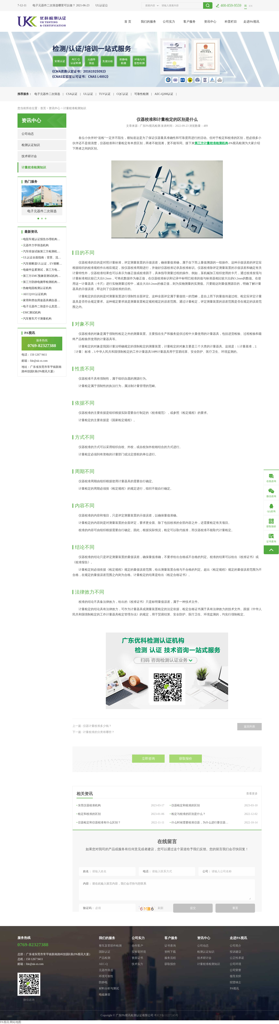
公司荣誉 (235, 970)
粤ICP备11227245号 (166, 1015)
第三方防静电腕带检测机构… (41, 281)
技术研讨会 (29, 156)
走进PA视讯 (251, 21)
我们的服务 (148, 21)
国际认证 (104, 951)
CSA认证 (71, 94)
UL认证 (88, 94)
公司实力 (169, 21)
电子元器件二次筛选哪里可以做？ (55, 5)
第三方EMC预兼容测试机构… (41, 275)
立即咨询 (148, 773)
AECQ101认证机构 (34, 294)
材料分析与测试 (109, 988)
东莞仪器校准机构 (120, 830)
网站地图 (15, 1022)
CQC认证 (122, 94)
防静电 (103, 982)
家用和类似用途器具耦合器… (41, 300)
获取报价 (185, 773)
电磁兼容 (104, 994)
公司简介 (235, 945)
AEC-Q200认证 (163, 94)
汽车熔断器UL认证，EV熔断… (42, 263)
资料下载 (170, 951)
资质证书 (137, 957)
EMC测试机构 (31, 312)
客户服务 (189, 21)
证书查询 (170, 945)
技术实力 (137, 964)
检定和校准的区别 (120, 838)
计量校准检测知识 (74, 108)
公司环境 (235, 964)
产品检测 (104, 957)
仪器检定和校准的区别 (214, 830)
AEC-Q (103, 964)
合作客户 (137, 945)
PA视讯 (234, 988)
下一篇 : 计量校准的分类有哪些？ (93, 743)
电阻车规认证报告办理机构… (41, 239)
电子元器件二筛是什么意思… (41, 306)
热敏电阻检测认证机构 (37, 288)
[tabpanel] (42, 203)
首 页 (127, 21)
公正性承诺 (237, 957)
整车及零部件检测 (110, 945)
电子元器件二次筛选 (47, 94)
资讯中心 (210, 21)
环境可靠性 (106, 976)
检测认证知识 (31, 145)
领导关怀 (235, 976)
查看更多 (252, 818)
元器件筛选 (106, 970)
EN (250, 5)
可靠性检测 (141, 94)
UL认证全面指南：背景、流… (41, 257)
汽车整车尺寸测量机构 (37, 318)
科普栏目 (231, 21)
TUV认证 (105, 94)
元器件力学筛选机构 (35, 245)
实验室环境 (139, 951)
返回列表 (249, 737)
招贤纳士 (235, 982)
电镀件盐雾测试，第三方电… (41, 269)
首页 (43, 108)
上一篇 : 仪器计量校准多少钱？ (92, 737)
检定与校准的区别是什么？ (214, 838)
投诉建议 (235, 951)
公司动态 (28, 133)
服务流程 (170, 957)
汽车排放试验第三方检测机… (41, 251)
